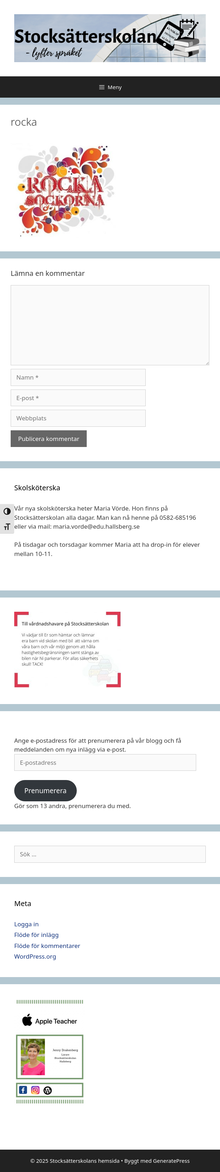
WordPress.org (35, 956)
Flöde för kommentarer (47, 946)
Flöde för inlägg (36, 935)
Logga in (26, 924)
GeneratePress (171, 1160)
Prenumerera (45, 790)
